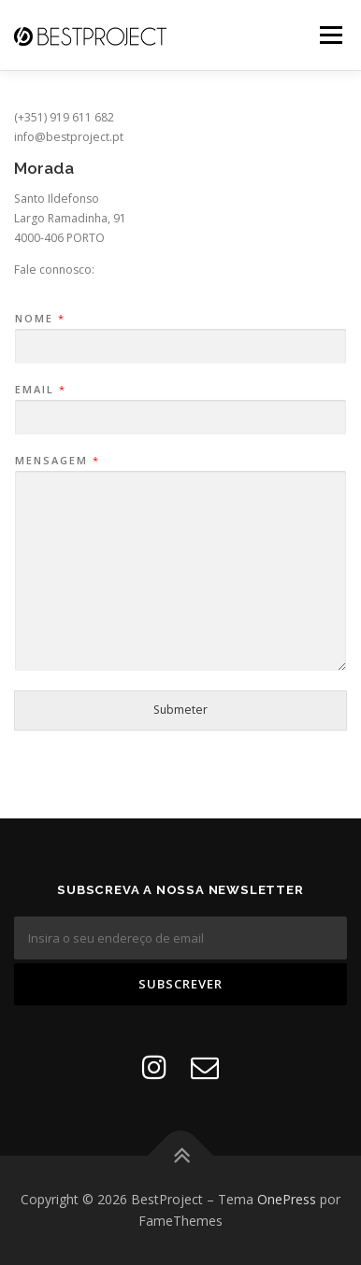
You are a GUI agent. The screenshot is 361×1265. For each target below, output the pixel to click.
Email (40, 389)
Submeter (180, 710)
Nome (39, 318)
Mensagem (56, 460)
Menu (329, 35)
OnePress (286, 1199)
